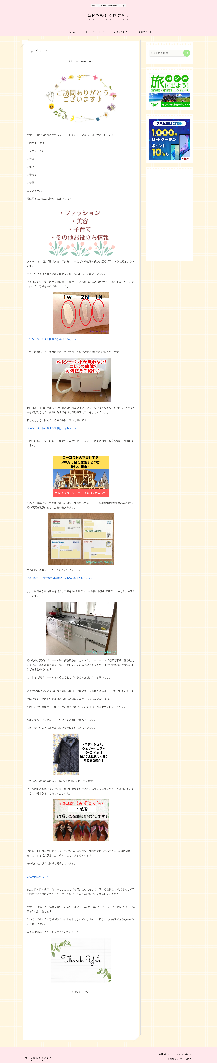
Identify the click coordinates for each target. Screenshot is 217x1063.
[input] (168, 53)
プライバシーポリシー (183, 1054)
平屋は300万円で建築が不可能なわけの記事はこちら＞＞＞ (60, 578)
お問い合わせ (164, 1054)
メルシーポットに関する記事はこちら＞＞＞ (52, 428)
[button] (186, 53)
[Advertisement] (81, 1013)
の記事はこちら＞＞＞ (39, 876)
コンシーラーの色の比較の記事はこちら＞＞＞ (53, 339)
